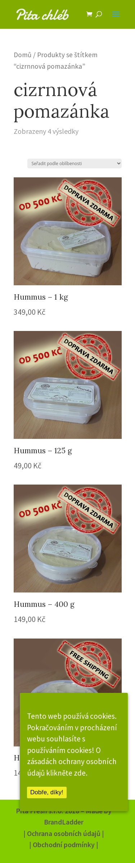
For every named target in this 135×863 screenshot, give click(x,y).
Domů (23, 54)
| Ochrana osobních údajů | (63, 833)
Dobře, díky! (46, 792)
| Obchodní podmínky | (63, 844)
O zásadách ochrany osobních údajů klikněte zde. (72, 761)
